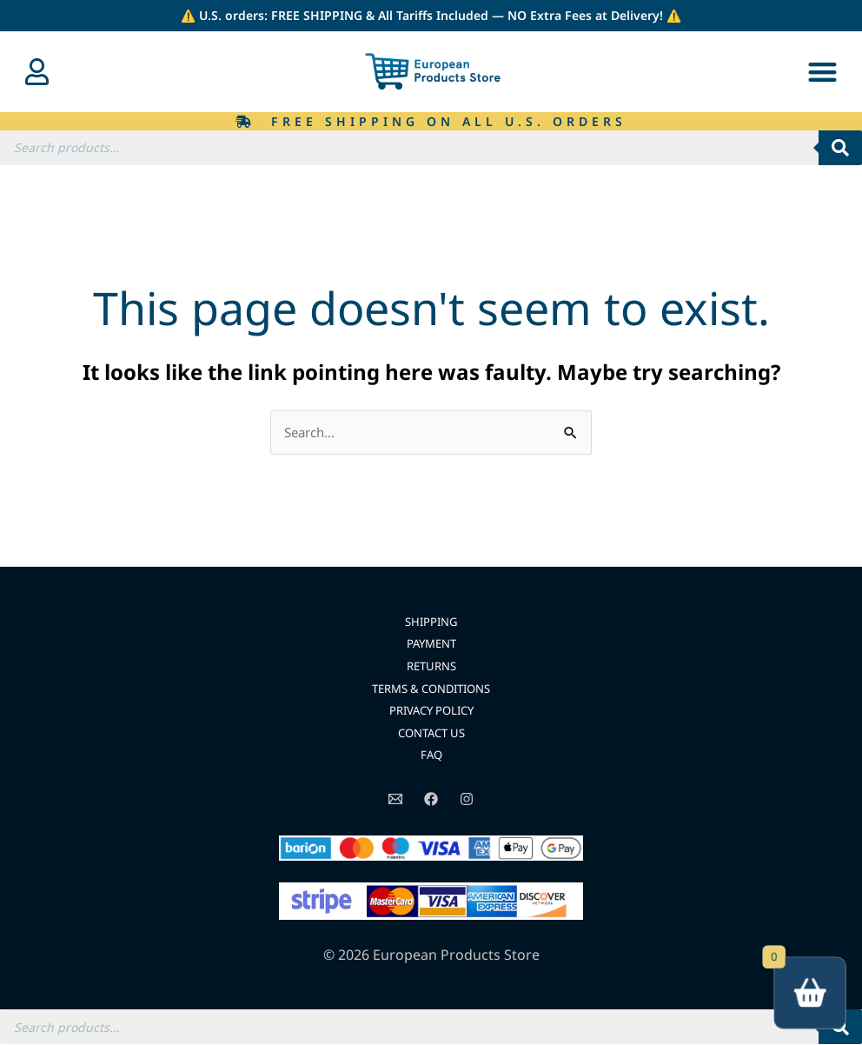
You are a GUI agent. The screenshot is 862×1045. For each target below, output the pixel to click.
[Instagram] (467, 800)
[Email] (395, 800)
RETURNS (431, 666)
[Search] (840, 147)
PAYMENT (431, 644)
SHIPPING (431, 622)
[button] (822, 72)
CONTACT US (431, 733)
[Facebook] (431, 800)
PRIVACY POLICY (431, 710)
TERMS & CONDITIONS (431, 689)
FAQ (431, 756)
